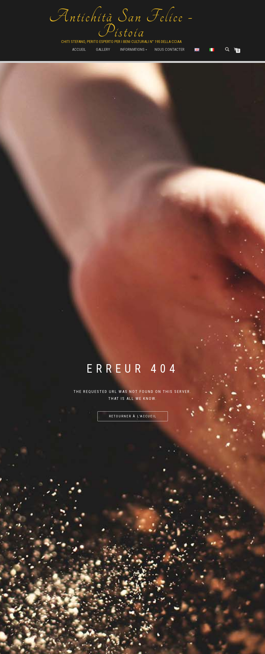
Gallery (103, 49)
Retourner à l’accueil (132, 416)
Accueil (79, 49)
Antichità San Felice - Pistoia (121, 24)
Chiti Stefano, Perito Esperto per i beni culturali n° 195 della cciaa (121, 41)
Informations (132, 49)
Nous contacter (170, 49)
